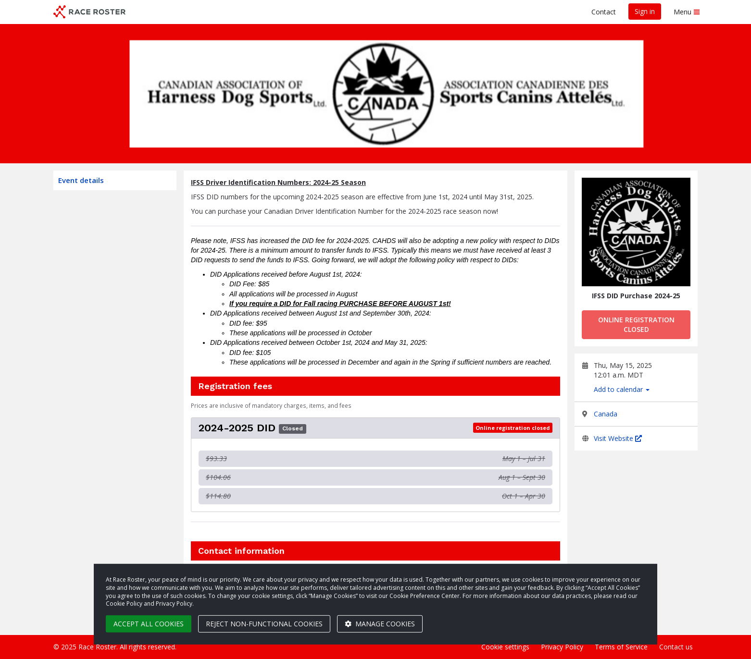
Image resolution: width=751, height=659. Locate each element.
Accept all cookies (148, 623)
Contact (603, 11)
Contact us (676, 646)
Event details (81, 180)
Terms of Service (621, 646)
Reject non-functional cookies (264, 623)
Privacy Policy (562, 646)
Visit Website (618, 438)
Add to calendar (622, 389)
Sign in (645, 11)
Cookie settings (505, 646)
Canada (605, 413)
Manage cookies (380, 623)
